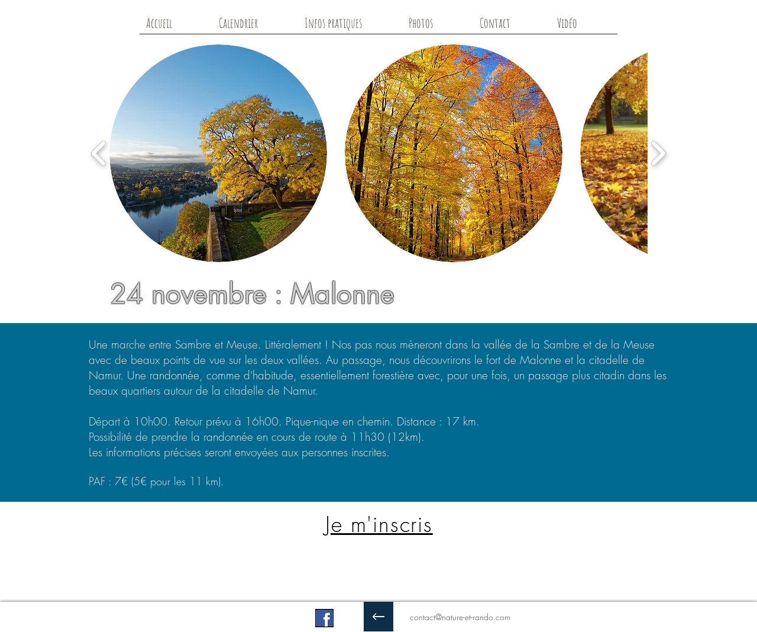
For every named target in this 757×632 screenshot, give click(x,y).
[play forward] (658, 153)
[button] (218, 153)
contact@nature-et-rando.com (460, 617)
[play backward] (99, 153)
